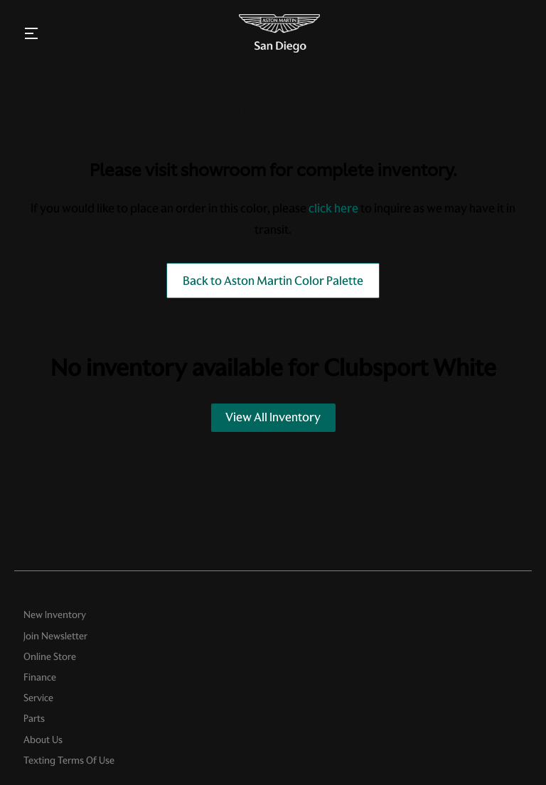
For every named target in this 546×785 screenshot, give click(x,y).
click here (333, 208)
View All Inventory (273, 417)
